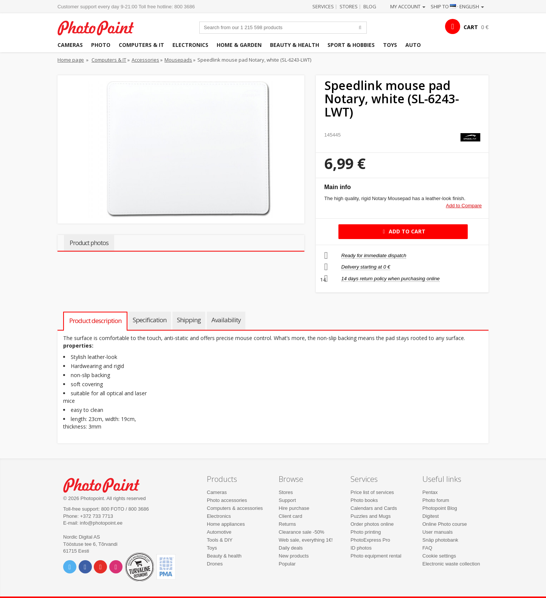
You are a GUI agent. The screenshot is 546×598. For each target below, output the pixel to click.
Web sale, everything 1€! (306, 540)
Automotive (219, 532)
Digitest (430, 516)
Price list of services (372, 492)
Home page (70, 59)
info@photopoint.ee (101, 523)
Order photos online (372, 524)
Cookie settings (439, 556)
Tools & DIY (220, 540)
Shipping (189, 319)
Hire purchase (294, 508)
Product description (95, 320)
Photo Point (106, 484)
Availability (226, 319)
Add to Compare (464, 205)
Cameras (70, 44)
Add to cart (402, 231)
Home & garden (239, 44)
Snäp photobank (440, 540)
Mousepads (178, 59)
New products (294, 556)
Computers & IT (141, 44)
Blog (369, 6)
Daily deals (291, 548)
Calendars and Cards (374, 508)
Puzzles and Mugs (371, 516)
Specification (149, 319)
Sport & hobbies (351, 44)
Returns (287, 524)
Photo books (364, 500)
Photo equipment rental (376, 556)
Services (323, 6)
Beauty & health (294, 44)
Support (287, 500)
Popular (287, 564)
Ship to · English (457, 6)
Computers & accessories (235, 508)
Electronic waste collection (451, 564)
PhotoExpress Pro (370, 540)
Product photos (89, 243)
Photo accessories (227, 500)
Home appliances (226, 524)
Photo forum (435, 500)
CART (471, 27)
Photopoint (100, 27)
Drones (215, 564)
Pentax (429, 492)
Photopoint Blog (439, 508)
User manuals (437, 532)
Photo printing (366, 532)
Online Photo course (444, 524)
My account (407, 6)
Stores (349, 6)
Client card (290, 516)
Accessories (145, 59)
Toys (390, 44)
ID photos (361, 548)
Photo (100, 44)
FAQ (427, 548)
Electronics (190, 44)
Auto (413, 44)
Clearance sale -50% (301, 532)
